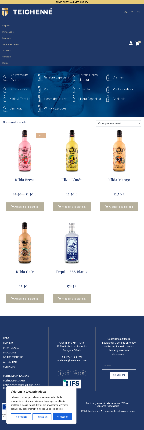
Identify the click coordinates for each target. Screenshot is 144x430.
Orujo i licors (18, 89)
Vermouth (17, 108)
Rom (47, 89)
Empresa (6, 26)
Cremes (118, 77)
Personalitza (21, 417)
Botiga (5, 63)
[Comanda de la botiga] (118, 123)
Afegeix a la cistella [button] (26, 206)
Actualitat (6, 50)
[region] (41, 405)
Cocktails (119, 99)
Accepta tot (62, 417)
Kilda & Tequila (20, 99)
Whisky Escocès (55, 108)
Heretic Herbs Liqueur (88, 77)
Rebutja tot (42, 417)
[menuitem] (126, 12)
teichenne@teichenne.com (71, 363)
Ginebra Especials (56, 77)
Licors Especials (89, 99)
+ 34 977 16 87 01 (72, 359)
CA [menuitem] (126, 12)
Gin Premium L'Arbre (19, 77)
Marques (6, 38)
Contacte (6, 57)
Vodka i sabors (123, 89)
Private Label (8, 32)
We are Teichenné (10, 44)
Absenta (84, 89)
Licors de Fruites (55, 99)
